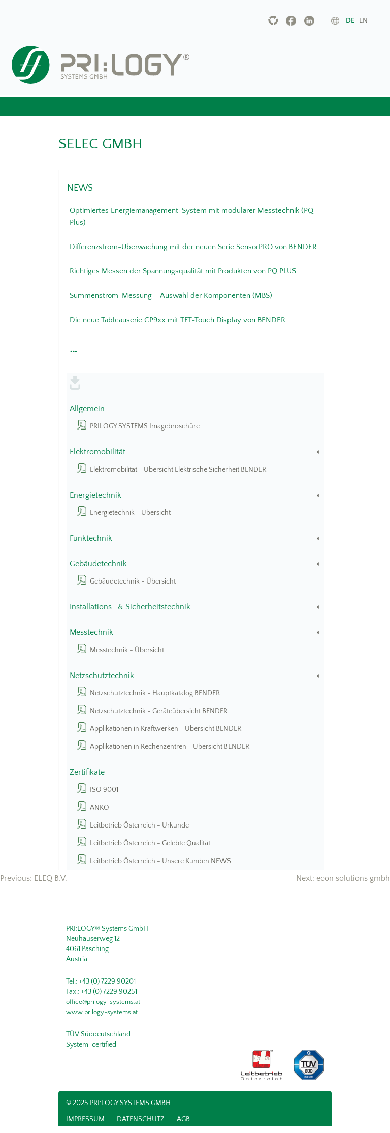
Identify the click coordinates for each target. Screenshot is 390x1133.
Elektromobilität (195, 452)
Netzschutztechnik (195, 675)
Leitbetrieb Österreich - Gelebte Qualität (150, 843)
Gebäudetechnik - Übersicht (133, 581)
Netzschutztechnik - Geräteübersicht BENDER (159, 711)
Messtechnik (195, 632)
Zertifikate (87, 772)
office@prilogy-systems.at (103, 1001)
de (350, 21)
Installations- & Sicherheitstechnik (195, 607)
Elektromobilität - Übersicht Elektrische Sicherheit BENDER (178, 470)
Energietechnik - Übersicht (130, 513)
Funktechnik (195, 538)
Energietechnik (195, 495)
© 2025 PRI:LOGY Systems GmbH (118, 1103)
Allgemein (87, 409)
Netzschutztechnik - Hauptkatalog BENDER (155, 693)
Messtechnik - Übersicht (127, 650)
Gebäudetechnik (195, 564)
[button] (72, 348)
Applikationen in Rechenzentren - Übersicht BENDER (169, 747)
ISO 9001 (104, 790)
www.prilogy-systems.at (102, 1012)
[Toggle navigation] (366, 106)
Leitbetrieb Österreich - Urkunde (139, 825)
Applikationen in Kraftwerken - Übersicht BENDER (165, 729)
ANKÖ (99, 808)
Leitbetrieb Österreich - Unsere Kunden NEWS (160, 861)
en (363, 21)
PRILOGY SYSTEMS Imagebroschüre (145, 426)
